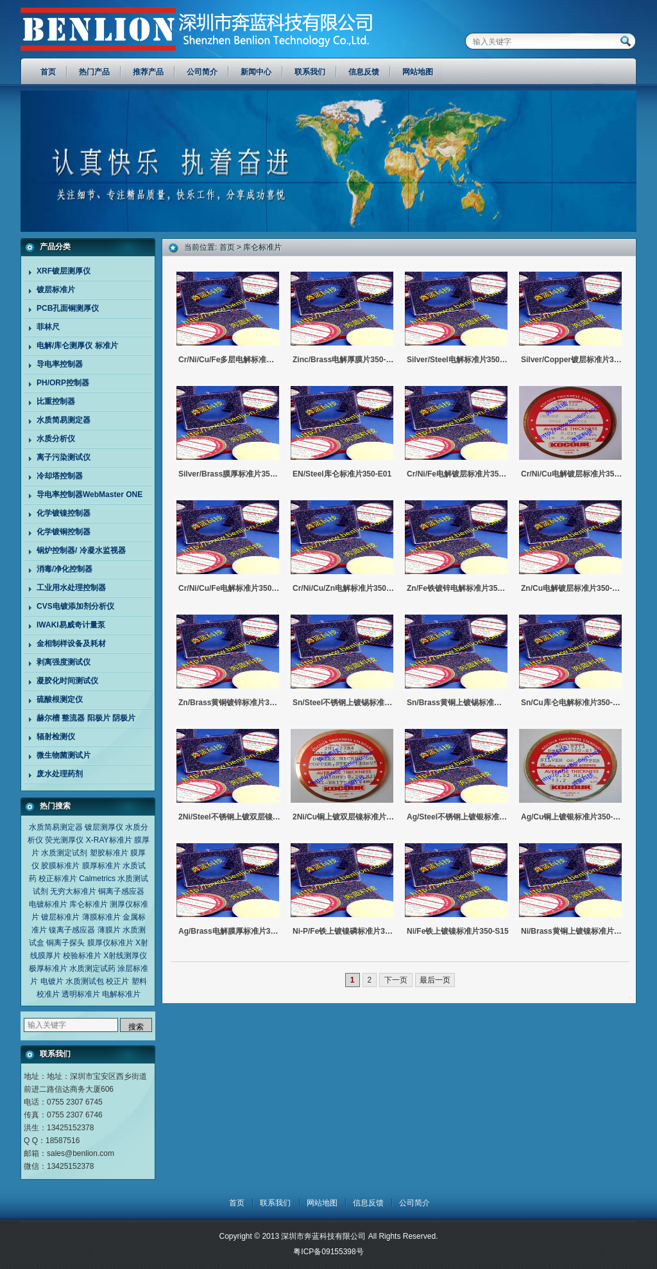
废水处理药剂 (60, 773)
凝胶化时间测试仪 (67, 680)
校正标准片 (57, 878)
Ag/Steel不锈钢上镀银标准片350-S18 (458, 816)
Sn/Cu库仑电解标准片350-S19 (572, 702)
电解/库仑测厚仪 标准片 (77, 345)
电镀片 (52, 981)
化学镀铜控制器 (63, 531)
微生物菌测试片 (63, 755)
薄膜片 (109, 929)
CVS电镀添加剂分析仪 (75, 606)
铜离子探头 (65, 942)
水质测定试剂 (64, 852)
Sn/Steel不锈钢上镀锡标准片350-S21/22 (344, 702)
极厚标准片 (48, 968)
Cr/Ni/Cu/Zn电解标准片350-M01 (344, 588)
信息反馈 (368, 1202)
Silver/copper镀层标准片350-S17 (572, 359)
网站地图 (322, 1202)
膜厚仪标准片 (110, 942)
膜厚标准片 (101, 865)
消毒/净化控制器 (64, 568)
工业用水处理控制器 (71, 587)
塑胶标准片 (109, 852)
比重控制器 (56, 401)
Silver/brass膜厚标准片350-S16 (229, 473)
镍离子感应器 (72, 929)
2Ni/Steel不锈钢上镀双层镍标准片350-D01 (229, 816)
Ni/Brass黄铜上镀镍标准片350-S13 (572, 931)
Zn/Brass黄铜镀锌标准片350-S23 (229, 702)
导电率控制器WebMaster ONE (89, 494)
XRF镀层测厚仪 (63, 271)
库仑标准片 (88, 904)
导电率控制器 (60, 364)
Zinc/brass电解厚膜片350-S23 (344, 359)
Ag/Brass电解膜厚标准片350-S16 (229, 931)
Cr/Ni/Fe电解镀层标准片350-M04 (458, 473)
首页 (227, 247)
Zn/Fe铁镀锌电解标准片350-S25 (458, 588)
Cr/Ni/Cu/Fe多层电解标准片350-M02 (229, 359)
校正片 (117, 981)
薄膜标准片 (101, 917)
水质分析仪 (56, 438)
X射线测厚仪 (125, 955)
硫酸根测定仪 (60, 699)
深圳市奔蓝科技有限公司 (138, 26)
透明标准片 (81, 994)
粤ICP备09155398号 (328, 1251)
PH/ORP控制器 (63, 382)
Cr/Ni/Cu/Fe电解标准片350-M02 (229, 588)
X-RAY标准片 (109, 840)
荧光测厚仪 (64, 840)
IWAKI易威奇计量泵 (71, 624)
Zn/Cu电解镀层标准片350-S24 (572, 588)
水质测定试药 (92, 968)
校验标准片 (82, 955)
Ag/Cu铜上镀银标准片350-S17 (572, 816)
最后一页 (435, 980)
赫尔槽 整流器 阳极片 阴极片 (86, 717)
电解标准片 (121, 994)
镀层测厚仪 (104, 827)
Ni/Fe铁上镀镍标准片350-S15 (458, 931)
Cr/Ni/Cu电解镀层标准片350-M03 (572, 473)
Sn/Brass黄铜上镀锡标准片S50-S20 (458, 702)
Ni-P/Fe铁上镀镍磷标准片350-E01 (344, 931)
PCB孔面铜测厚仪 (68, 308)
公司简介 (414, 1202)
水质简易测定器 (63, 420)
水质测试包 (84, 981)
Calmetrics (97, 878)
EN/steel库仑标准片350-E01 (342, 473)
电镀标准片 (48, 904)
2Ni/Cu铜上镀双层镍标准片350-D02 (344, 816)
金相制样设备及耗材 (71, 643)
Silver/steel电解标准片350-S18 (458, 359)
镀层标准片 (56, 289)
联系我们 (275, 1202)
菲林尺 (48, 326)
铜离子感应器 (121, 891)
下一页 (395, 980)
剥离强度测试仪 (63, 662)
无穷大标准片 (73, 891)
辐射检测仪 (56, 736)
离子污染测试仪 (63, 457)
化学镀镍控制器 (63, 513)
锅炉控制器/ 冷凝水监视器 (81, 550)
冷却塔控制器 (60, 475)
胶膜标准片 (60, 865)
